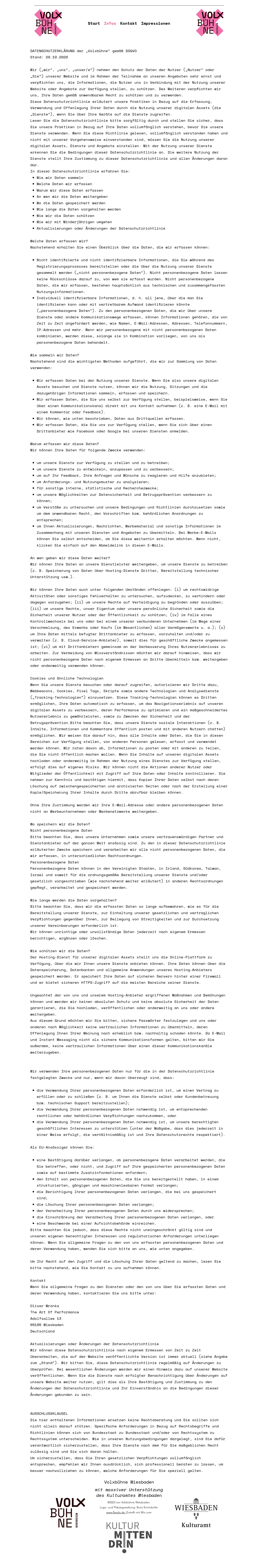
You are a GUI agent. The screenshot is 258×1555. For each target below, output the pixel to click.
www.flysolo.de (116, 1512)
